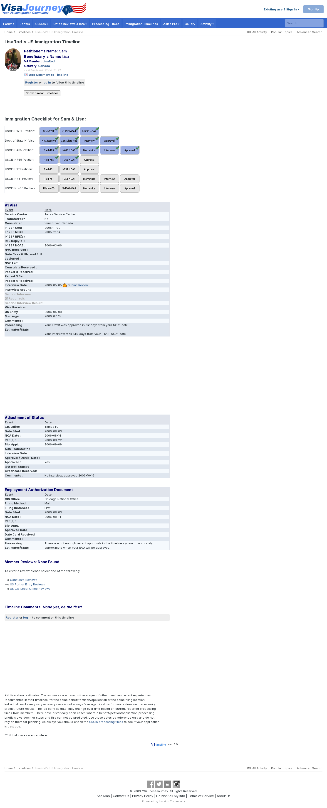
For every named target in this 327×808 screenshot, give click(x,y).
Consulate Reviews (23, 580)
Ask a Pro (171, 24)
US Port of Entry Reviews (27, 584)
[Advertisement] (87, 377)
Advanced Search (309, 32)
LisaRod (48, 61)
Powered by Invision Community (163, 801)
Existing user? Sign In (281, 9)
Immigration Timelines (141, 24)
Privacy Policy (142, 796)
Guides (41, 24)
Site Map (103, 796)
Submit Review (78, 285)
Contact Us (121, 796)
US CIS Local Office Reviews (30, 588)
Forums (8, 24)
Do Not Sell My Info (170, 796)
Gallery (190, 24)
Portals (25, 24)
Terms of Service (201, 796)
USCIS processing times (106, 722)
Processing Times (105, 24)
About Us (223, 796)
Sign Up (313, 9)
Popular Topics (281, 32)
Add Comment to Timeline (48, 74)
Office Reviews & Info (70, 24)
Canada (44, 66)
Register (31, 82)
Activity (207, 24)
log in (47, 82)
